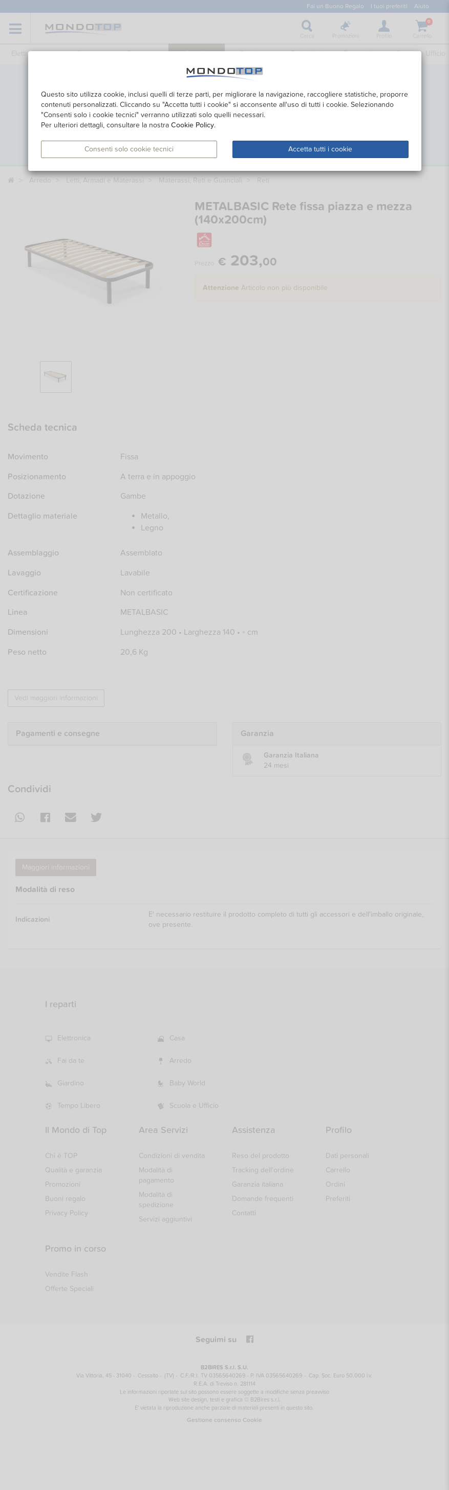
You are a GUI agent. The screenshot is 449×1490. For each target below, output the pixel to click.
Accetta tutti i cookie (320, 149)
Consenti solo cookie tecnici (129, 149)
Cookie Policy (192, 125)
